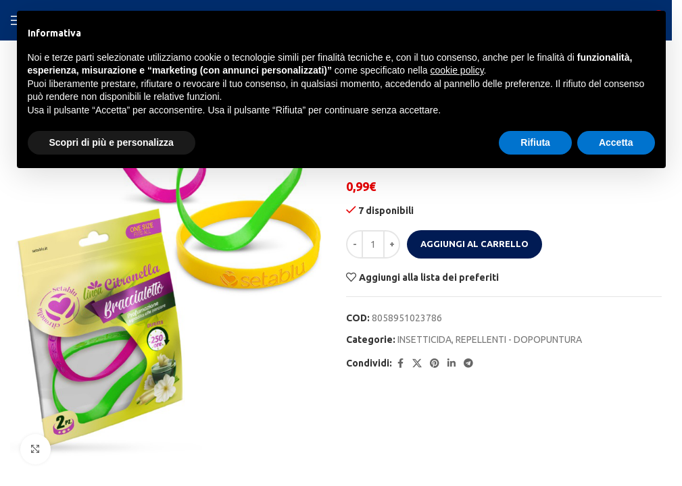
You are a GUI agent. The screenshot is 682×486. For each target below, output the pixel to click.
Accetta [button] (616, 142)
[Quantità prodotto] (373, 244)
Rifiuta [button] (535, 142)
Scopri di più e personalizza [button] (111, 142)
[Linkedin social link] (451, 363)
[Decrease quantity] (354, 244)
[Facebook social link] (400, 363)
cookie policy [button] (456, 70)
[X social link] (417, 363)
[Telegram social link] (468, 363)
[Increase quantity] (391, 244)
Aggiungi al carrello (474, 243)
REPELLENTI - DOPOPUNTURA (519, 339)
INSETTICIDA (424, 339)
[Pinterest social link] (434, 363)
